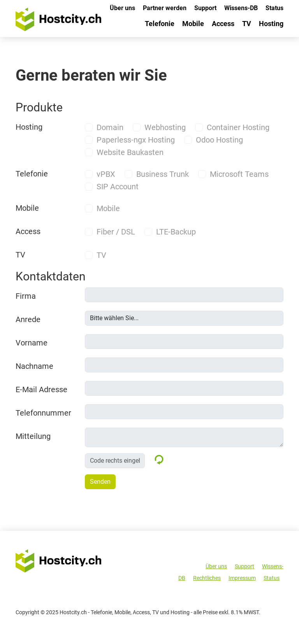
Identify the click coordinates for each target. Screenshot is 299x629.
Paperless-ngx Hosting (136, 139)
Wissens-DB (241, 8)
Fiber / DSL (116, 231)
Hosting (271, 23)
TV (246, 23)
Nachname (34, 366)
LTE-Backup (176, 231)
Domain (110, 127)
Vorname (31, 342)
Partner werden (164, 8)
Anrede (28, 319)
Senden (100, 481)
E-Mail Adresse (41, 389)
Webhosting (165, 127)
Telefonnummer (43, 413)
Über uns (122, 8)
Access (223, 23)
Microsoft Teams (239, 174)
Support (205, 8)
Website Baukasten (130, 152)
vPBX (106, 174)
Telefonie (159, 23)
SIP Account (118, 186)
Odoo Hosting (219, 139)
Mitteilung (33, 436)
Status (274, 8)
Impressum (242, 578)
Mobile (193, 23)
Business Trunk (162, 174)
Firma (26, 296)
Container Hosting (238, 127)
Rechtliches (207, 578)
